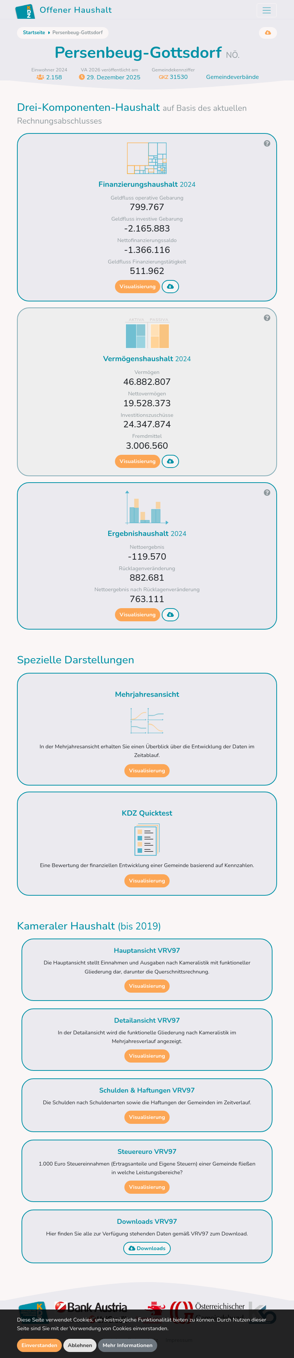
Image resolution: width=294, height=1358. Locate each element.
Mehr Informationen (128, 1345)
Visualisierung (137, 286)
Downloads (147, 1248)
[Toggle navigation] (267, 10)
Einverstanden (39, 1345)
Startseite (34, 32)
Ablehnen (80, 1345)
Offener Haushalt (63, 11)
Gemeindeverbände (232, 77)
